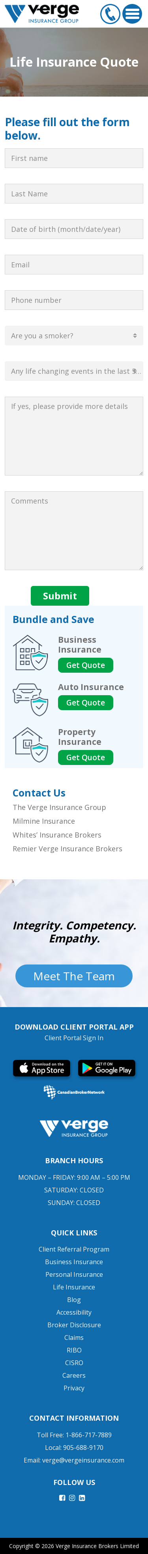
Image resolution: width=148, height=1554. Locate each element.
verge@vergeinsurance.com (83, 1460)
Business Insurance (74, 1261)
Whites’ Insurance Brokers (57, 834)
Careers (74, 1375)
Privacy (74, 1388)
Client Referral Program (74, 1249)
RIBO (74, 1350)
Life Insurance (74, 1287)
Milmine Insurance (44, 821)
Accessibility (74, 1312)
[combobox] (74, 335)
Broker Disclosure (74, 1325)
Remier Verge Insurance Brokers (67, 848)
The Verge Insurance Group (59, 807)
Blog (74, 1299)
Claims (74, 1337)
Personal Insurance (74, 1274)
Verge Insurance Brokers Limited (97, 1546)
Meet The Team (74, 975)
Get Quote (85, 665)
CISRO (74, 1362)
